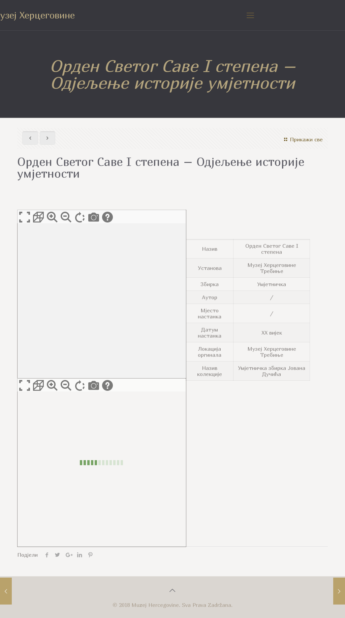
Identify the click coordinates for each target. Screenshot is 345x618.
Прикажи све (302, 139)
